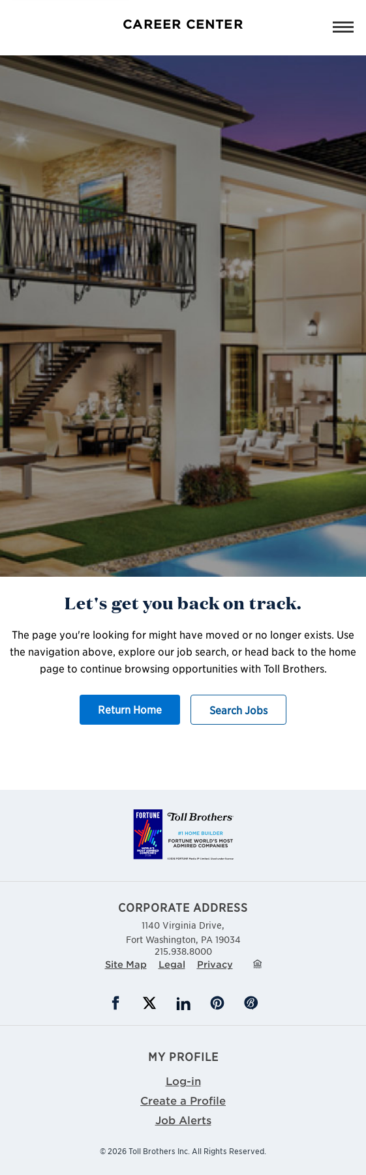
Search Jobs (238, 709)
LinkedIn (183, 1003)
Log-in (183, 1080)
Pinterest (217, 1003)
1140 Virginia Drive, (183, 932)
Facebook (115, 1003)
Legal (172, 964)
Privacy (215, 964)
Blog (251, 1003)
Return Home (130, 709)
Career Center (183, 24)
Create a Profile (183, 1100)
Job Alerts (183, 1119)
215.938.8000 (183, 951)
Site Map (126, 964)
